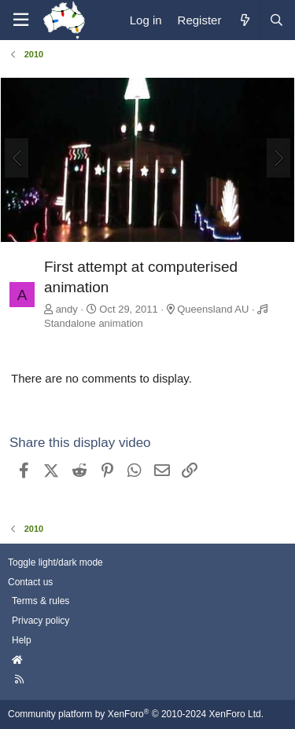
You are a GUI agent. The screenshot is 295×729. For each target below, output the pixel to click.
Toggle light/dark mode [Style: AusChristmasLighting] (55, 562)
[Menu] (20, 20)
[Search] (276, 20)
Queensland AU (213, 309)
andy (67, 309)
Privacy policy (40, 620)
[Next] (278, 158)
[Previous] (16, 158)
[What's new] (244, 20)
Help (21, 640)
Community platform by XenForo (136, 714)
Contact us (30, 582)
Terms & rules (40, 600)
